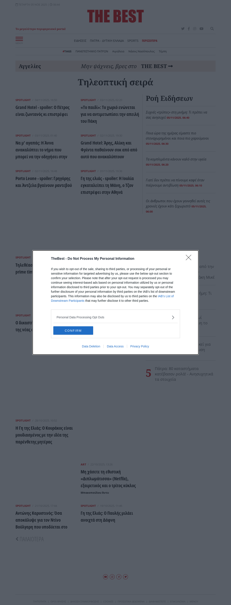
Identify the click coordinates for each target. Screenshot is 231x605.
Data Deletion (91, 346)
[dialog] (115, 302)
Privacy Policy (139, 346)
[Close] (190, 259)
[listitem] (115, 317)
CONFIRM (73, 330)
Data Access (115, 346)
